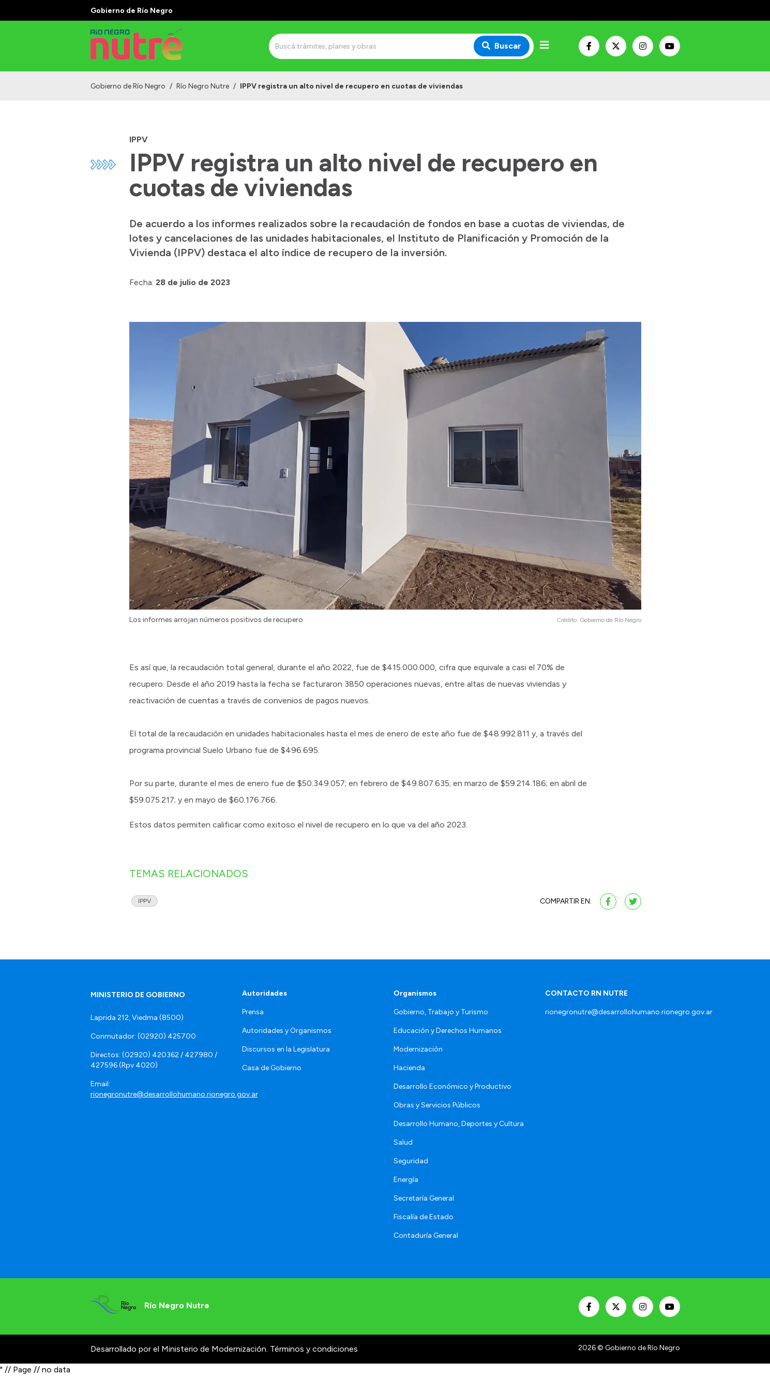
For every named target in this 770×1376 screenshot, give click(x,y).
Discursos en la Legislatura (286, 1049)
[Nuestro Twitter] (616, 46)
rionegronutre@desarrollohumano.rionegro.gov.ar (174, 1094)
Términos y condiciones (314, 1349)
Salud (403, 1142)
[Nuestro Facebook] (589, 46)
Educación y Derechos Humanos (448, 1030)
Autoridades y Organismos (286, 1030)
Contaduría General (426, 1235)
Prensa (253, 1012)
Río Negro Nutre (202, 86)
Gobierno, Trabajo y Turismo (441, 1012)
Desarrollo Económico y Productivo (452, 1086)
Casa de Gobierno (271, 1067)
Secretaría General (424, 1198)
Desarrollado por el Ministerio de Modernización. (179, 1349)
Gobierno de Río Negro (127, 86)
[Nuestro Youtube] (669, 46)
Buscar (501, 46)
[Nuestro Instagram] (642, 46)
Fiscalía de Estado (424, 1216)
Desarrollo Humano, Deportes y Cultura (459, 1123)
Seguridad (411, 1161)
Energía (406, 1179)
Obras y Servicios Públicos (437, 1105)
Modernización (418, 1049)
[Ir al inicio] (164, 46)
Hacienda (409, 1067)
